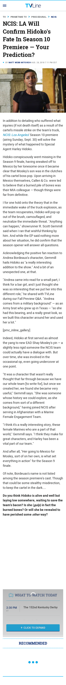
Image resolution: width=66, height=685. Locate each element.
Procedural (38, 17)
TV (4, 17)
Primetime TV (19, 17)
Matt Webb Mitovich (20, 62)
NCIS (54, 17)
